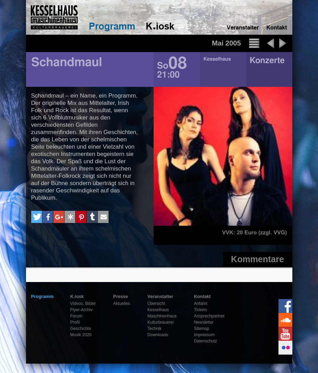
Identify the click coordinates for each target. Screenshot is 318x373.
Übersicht (156, 303)
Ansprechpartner (209, 316)
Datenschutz (205, 341)
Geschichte (80, 328)
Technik (154, 328)
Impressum (204, 334)
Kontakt (202, 296)
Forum (76, 316)
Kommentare (257, 259)
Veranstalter (160, 296)
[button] (36, 217)
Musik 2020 (81, 334)
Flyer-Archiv (81, 309)
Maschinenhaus (162, 316)
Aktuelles (121, 303)
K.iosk (77, 296)
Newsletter (204, 322)
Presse (120, 296)
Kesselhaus (158, 309)
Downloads (157, 334)
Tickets (200, 309)
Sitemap (201, 328)
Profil (75, 322)
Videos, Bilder (83, 303)
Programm (42, 296)
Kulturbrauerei (160, 322)
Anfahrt (200, 303)
